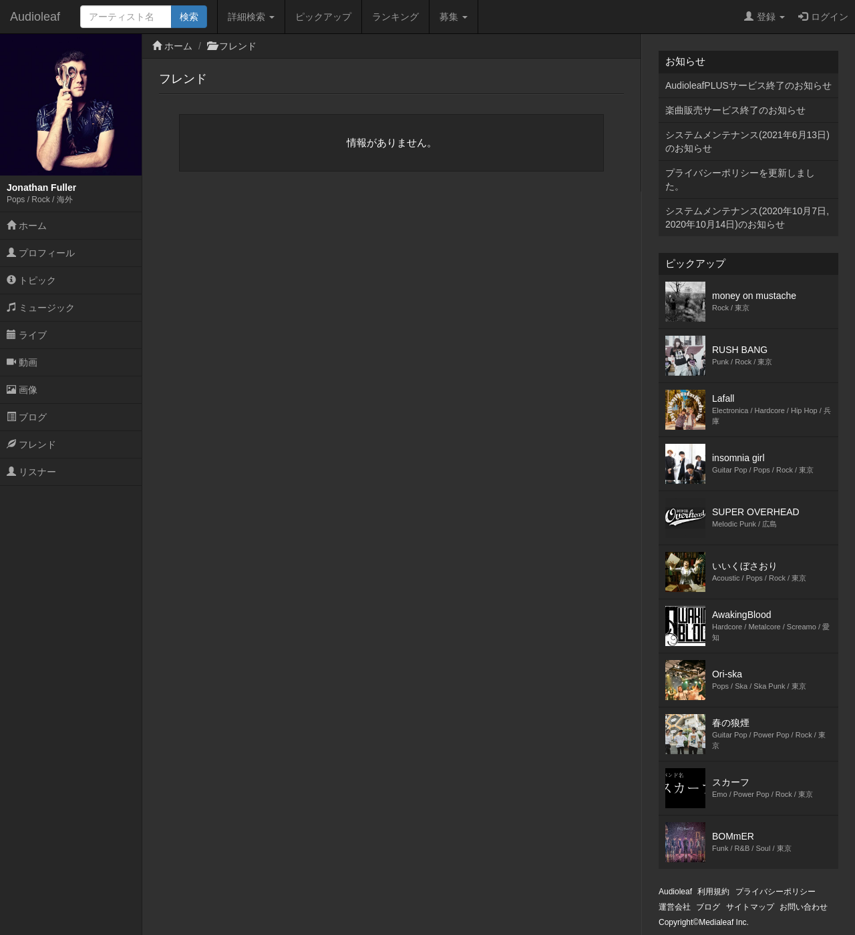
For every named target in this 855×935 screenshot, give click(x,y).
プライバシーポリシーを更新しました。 (740, 180)
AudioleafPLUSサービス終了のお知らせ (748, 85)
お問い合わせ (804, 907)
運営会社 (675, 907)
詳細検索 (251, 16)
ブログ (27, 417)
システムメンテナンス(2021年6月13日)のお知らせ (747, 141)
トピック (31, 280)
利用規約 (713, 891)
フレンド (31, 444)
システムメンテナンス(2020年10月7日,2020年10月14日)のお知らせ (747, 218)
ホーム (27, 225)
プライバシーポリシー (775, 891)
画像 (22, 389)
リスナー (31, 471)
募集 (454, 16)
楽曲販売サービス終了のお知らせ (735, 110)
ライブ (27, 335)
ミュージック (41, 307)
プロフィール (41, 253)
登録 (764, 16)
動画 (22, 362)
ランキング (395, 16)
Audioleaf (35, 16)
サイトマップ (750, 907)
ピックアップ (323, 16)
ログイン (823, 16)
